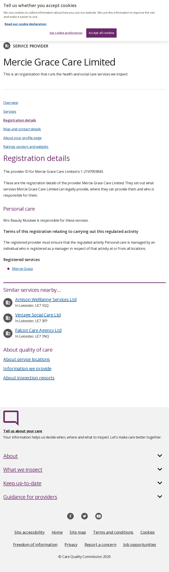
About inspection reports (29, 378)
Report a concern (100, 544)
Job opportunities (139, 544)
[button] (84, 456)
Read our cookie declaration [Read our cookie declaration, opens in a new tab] (25, 22)
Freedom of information (35, 544)
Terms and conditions (113, 532)
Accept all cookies (101, 30)
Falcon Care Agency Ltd (38, 330)
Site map (78, 532)
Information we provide (27, 368)
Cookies (147, 532)
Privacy (70, 544)
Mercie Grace (22, 268)
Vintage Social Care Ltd (38, 315)
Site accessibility (29, 532)
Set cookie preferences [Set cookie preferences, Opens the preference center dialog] (66, 30)
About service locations (26, 359)
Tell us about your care (22, 431)
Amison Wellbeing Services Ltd (45, 299)
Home (57, 532)
